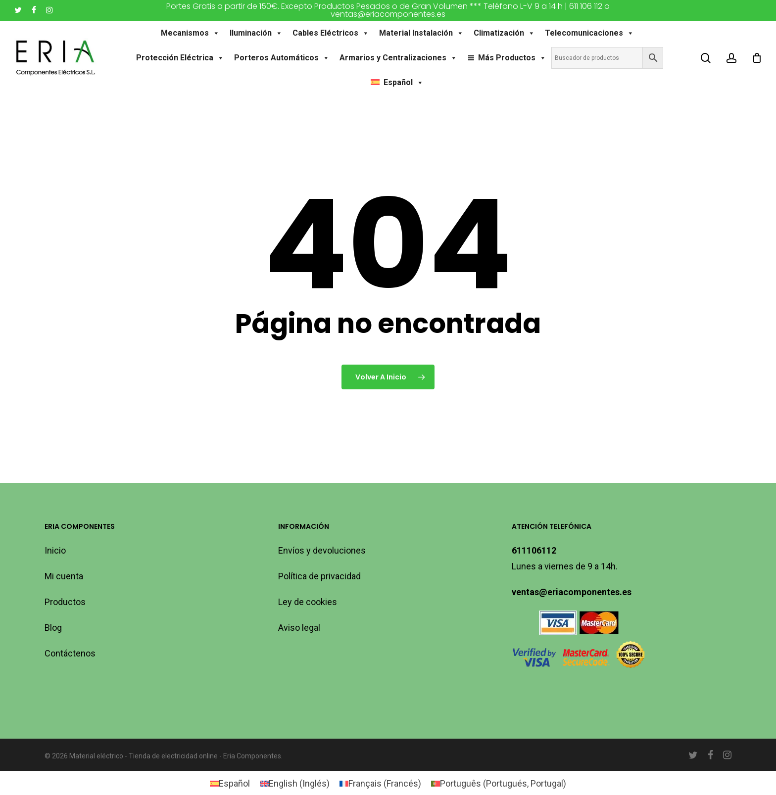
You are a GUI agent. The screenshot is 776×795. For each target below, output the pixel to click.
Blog (53, 627)
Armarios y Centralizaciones (398, 58)
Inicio (55, 550)
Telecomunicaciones (589, 33)
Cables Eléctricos (330, 33)
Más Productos (512, 58)
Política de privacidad (319, 576)
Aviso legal (299, 627)
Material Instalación (421, 33)
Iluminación (256, 33)
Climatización (504, 33)
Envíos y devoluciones (322, 550)
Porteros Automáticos (282, 58)
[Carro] (756, 57)
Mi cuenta (64, 576)
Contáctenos (70, 653)
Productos (65, 602)
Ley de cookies (307, 602)
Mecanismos (190, 33)
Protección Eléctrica (180, 58)
